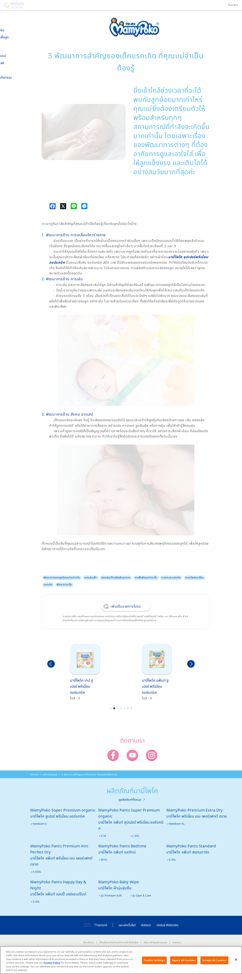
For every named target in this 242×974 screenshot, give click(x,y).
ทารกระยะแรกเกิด (171, 577)
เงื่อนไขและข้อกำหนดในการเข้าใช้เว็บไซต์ (118, 942)
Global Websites (167, 925)
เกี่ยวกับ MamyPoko (14, 28)
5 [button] (124, 708)
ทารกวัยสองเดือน (194, 577)
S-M (103, 836)
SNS (19, 97)
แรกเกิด (47, 584)
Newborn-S (40, 823)
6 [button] (127, 708)
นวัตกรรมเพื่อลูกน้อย (16, 39)
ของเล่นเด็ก (90, 577)
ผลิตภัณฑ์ (11, 48)
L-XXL (135, 836)
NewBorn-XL (177, 823)
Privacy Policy (51, 962)
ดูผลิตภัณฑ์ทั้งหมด (130, 799)
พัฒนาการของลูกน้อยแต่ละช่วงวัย (61, 577)
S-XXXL (37, 871)
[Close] (236, 959)
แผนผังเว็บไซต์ (127, 925)
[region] (121, 960)
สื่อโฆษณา (11, 70)
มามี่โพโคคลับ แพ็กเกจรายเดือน (14, 118)
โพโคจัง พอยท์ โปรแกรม (13, 108)
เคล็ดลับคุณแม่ (15, 56)
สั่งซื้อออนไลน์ (14, 63)
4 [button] (121, 708)
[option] (88, 672)
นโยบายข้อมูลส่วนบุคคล (155, 942)
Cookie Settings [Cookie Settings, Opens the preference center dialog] (154, 960)
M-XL (104, 859)
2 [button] (114, 708)
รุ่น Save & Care (141, 895)
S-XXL (172, 859)
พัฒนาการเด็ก (64, 584)
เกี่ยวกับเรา (88, 942)
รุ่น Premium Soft (111, 895)
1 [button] (110, 708)
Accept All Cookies (214, 960)
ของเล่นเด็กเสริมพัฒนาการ (115, 577)
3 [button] (117, 708)
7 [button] (131, 708)
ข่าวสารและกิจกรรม (18, 77)
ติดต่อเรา (146, 925)
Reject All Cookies (183, 960)
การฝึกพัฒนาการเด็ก (146, 577)
